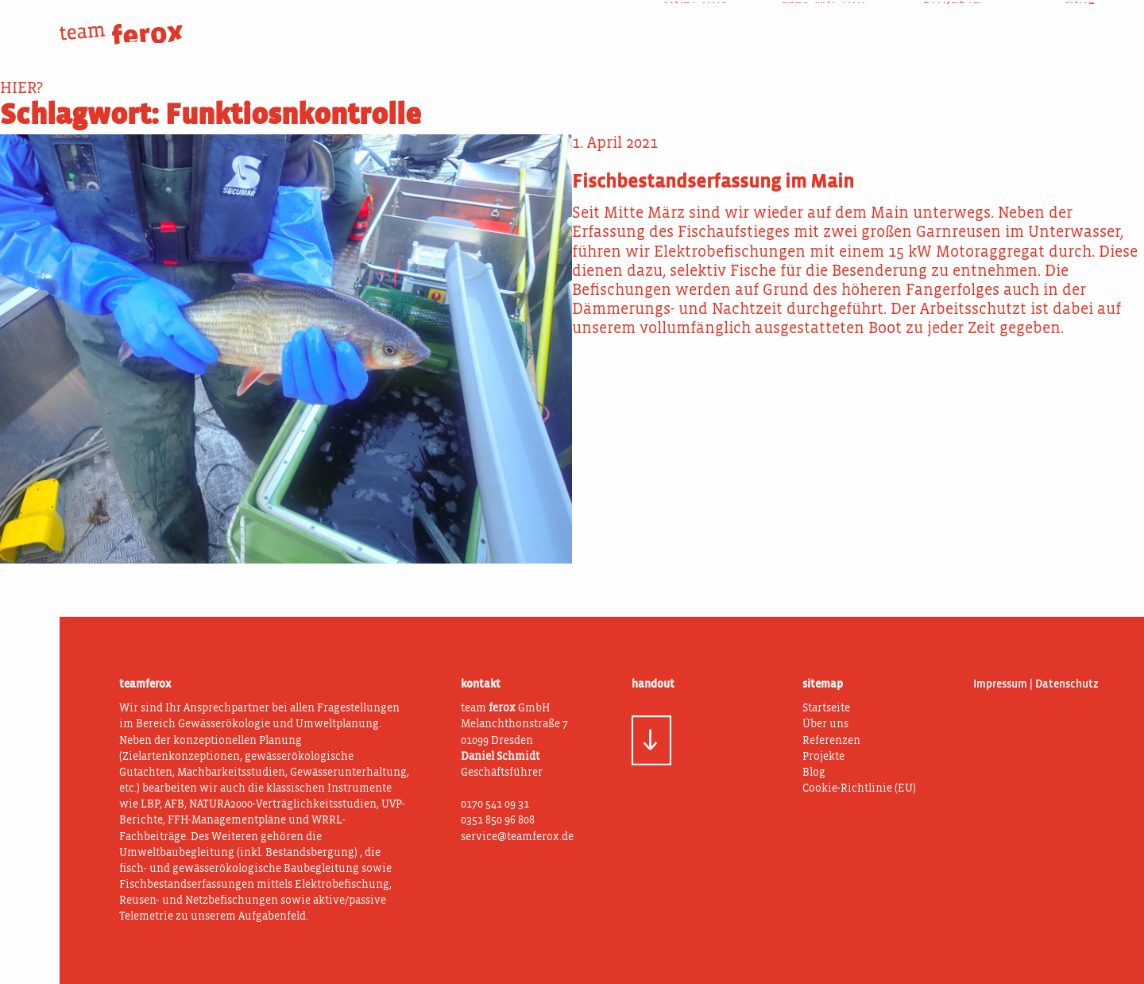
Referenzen (831, 740)
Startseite (826, 708)
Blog (1080, 22)
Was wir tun (823, 22)
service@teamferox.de (517, 837)
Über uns (695, 22)
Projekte (951, 22)
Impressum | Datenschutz (1036, 684)
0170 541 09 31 (495, 804)
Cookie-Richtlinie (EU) (859, 788)
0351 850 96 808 (498, 820)
